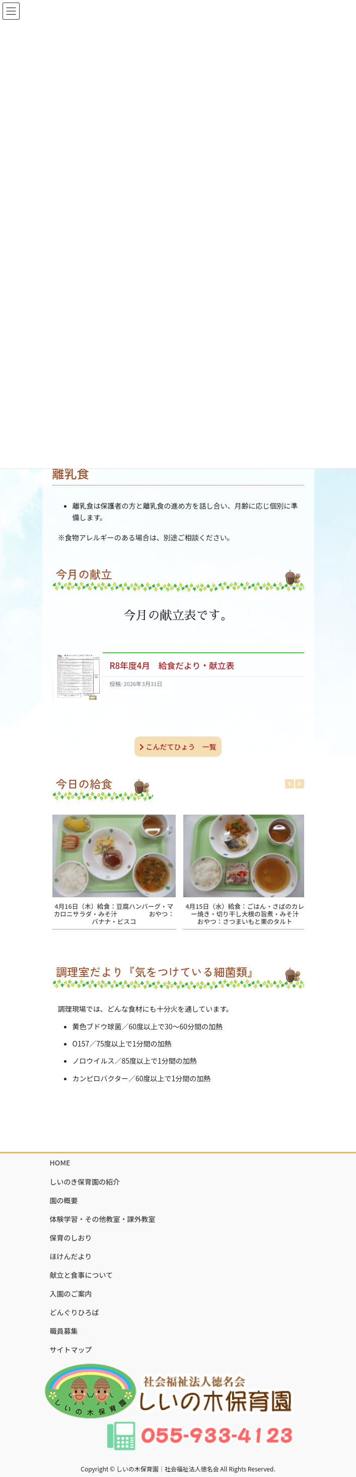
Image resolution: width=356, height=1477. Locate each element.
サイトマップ (71, 1349)
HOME (60, 1162)
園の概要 (64, 1200)
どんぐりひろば (74, 1312)
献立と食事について (81, 1275)
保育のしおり (71, 1238)
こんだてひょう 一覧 (177, 747)
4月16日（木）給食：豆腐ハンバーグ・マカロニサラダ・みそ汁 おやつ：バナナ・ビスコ (113, 913)
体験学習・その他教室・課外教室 (103, 1219)
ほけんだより (71, 1256)
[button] (299, 783)
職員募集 (64, 1331)
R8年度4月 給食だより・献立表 (172, 665)
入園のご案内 (71, 1293)
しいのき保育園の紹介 (85, 1182)
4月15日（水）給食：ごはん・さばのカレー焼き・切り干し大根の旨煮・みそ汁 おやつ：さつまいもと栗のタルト (248, 913)
